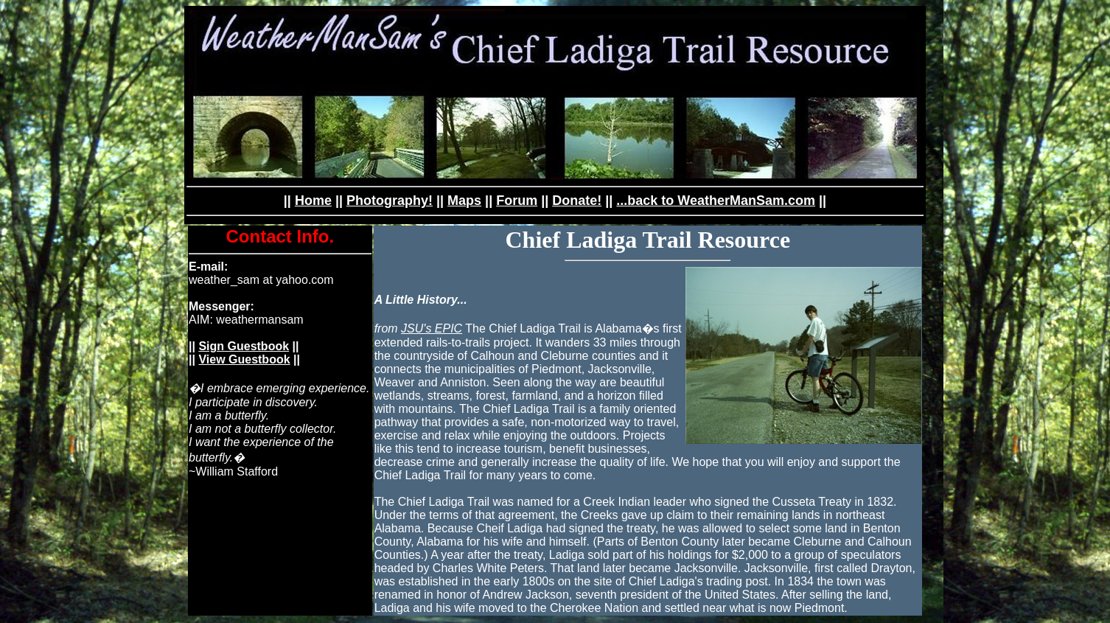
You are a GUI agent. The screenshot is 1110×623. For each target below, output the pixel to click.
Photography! (389, 200)
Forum (516, 200)
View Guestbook (244, 359)
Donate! (576, 200)
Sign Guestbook (243, 346)
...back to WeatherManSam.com (715, 200)
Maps (464, 200)
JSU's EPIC (431, 328)
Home (313, 200)
